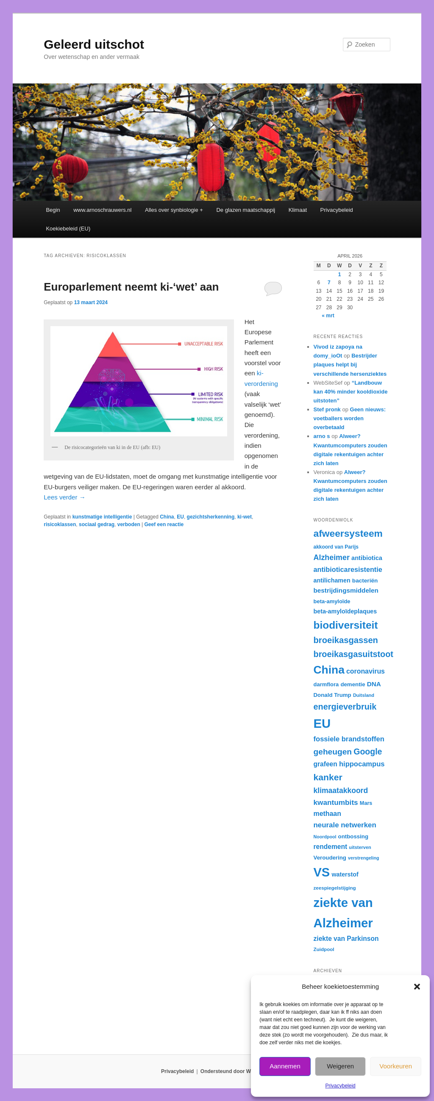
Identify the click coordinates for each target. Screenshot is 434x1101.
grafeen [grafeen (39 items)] (325, 764)
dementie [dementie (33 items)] (352, 684)
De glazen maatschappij (245, 210)
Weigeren (340, 1066)
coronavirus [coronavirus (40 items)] (365, 671)
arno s (322, 436)
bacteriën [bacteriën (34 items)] (365, 580)
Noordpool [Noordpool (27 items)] (325, 836)
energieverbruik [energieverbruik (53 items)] (345, 706)
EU (180, 517)
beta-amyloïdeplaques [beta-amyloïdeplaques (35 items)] (345, 611)
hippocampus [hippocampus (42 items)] (362, 764)
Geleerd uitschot (94, 44)
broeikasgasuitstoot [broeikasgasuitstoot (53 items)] (353, 654)
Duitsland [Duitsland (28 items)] (363, 695)
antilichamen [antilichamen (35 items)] (332, 580)
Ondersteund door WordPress (236, 1071)
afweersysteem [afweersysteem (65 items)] (348, 533)
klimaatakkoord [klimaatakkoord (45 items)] (341, 790)
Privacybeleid (340, 1086)
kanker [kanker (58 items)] (328, 777)
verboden (128, 524)
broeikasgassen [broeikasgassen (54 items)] (346, 640)
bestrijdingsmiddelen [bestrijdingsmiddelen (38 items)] (346, 590)
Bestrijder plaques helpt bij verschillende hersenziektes (350, 364)
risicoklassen (60, 524)
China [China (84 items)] (329, 669)
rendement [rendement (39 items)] (331, 846)
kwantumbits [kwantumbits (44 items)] (336, 802)
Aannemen (285, 1066)
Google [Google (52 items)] (367, 751)
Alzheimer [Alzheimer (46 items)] (332, 557)
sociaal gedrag (96, 524)
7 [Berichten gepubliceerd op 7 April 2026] (329, 283)
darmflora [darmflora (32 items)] (326, 684)
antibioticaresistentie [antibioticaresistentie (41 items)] (348, 569)
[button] (417, 986)
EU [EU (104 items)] (322, 723)
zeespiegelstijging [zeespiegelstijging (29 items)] (335, 887)
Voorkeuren (395, 1066)
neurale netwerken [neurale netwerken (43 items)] (345, 825)
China (167, 517)
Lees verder (64, 497)
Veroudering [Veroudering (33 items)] (330, 857)
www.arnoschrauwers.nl (102, 210)
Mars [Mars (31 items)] (366, 803)
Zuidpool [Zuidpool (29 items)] (324, 949)
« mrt (328, 316)
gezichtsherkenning (211, 517)
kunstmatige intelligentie (102, 517)
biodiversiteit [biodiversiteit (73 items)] (346, 625)
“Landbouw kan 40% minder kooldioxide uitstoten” (351, 392)
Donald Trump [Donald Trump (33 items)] (332, 695)
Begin (53, 210)
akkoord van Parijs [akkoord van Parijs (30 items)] (336, 547)
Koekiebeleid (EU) (68, 228)
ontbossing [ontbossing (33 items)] (353, 836)
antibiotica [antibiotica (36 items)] (366, 558)
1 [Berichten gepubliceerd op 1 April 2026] (339, 274)
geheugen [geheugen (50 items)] (333, 751)
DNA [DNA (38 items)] (374, 684)
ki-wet (244, 517)
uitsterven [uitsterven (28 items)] (360, 847)
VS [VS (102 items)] (322, 872)
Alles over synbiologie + (174, 210)
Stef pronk (327, 409)
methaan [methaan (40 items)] (327, 813)
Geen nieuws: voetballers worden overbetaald (350, 418)
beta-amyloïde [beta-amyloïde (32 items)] (332, 601)
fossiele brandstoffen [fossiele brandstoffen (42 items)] (349, 739)
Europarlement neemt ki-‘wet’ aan (131, 286)
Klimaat (298, 210)
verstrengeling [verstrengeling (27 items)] (363, 857)
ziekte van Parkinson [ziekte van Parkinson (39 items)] (346, 938)
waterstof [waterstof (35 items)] (344, 874)
